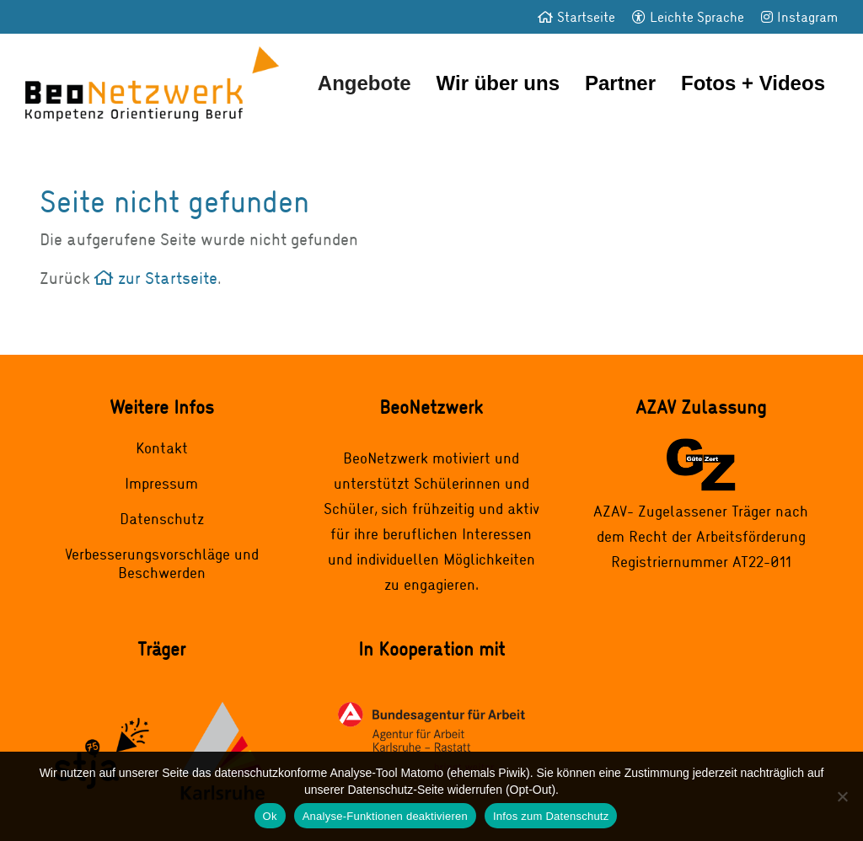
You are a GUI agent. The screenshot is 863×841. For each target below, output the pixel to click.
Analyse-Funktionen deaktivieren (385, 816)
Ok (270, 816)
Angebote (364, 83)
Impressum (161, 483)
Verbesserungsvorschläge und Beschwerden (162, 563)
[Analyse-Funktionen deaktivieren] (842, 796)
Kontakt (162, 447)
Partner (620, 83)
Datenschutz (162, 518)
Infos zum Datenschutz (550, 816)
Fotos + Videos (753, 83)
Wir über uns (498, 83)
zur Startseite (155, 277)
